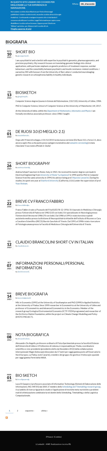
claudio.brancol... (23, 246)
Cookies (57, 437)
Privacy (49, 437)
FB (70, 444)
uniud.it (41, 444)
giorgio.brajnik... (23, 96)
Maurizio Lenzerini (80, 177)
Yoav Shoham (21, 183)
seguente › (29, 410)
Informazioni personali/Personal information (50, 265)
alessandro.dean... (24, 339)
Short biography (33, 163)
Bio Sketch (26, 375)
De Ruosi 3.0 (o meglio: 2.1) (40, 131)
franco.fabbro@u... (24, 205)
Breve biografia (32, 294)
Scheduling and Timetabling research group (81, 386)
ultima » (44, 410)
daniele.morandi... (24, 272)
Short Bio (25, 52)
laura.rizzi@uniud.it (24, 298)
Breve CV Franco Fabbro (40, 201)
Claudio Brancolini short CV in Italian (54, 242)
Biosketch (26, 92)
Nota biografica (32, 334)
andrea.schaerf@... (24, 167)
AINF (48, 444)
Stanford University (49, 180)
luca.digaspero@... (24, 379)
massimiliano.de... (24, 135)
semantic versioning (79, 143)
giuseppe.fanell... (23, 56)
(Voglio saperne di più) (21, 26)
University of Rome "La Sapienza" (54, 175)
